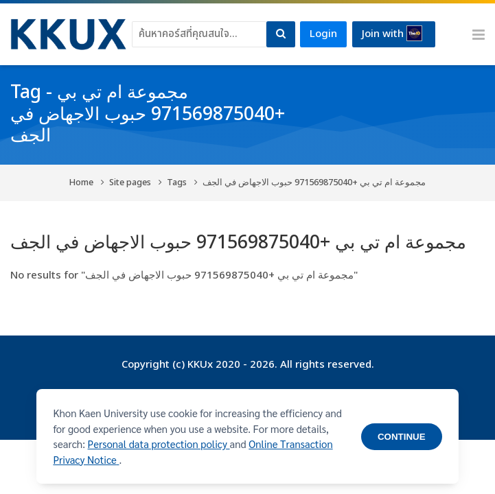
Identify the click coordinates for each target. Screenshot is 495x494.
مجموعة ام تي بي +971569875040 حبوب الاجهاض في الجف (314, 182)
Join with (392, 33)
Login (323, 34)
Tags (177, 182)
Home (81, 182)
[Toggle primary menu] (478, 34)
